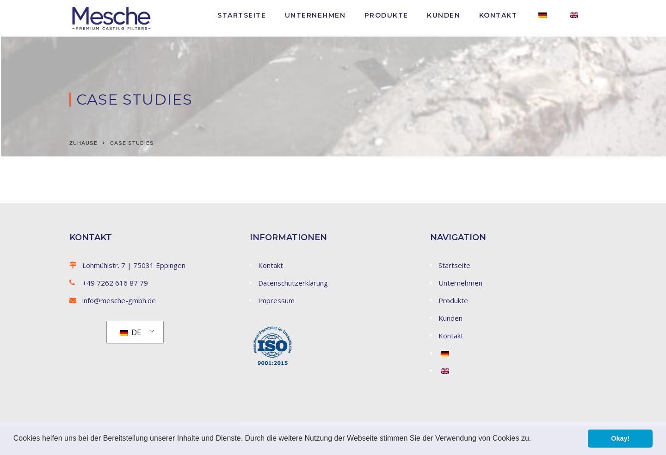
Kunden (443, 15)
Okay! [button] (620, 438)
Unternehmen (315, 15)
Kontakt (498, 15)
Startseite (241, 15)
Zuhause (83, 143)
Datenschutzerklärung (293, 282)
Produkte (386, 15)
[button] (534, 439)
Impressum (276, 300)
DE (130, 332)
